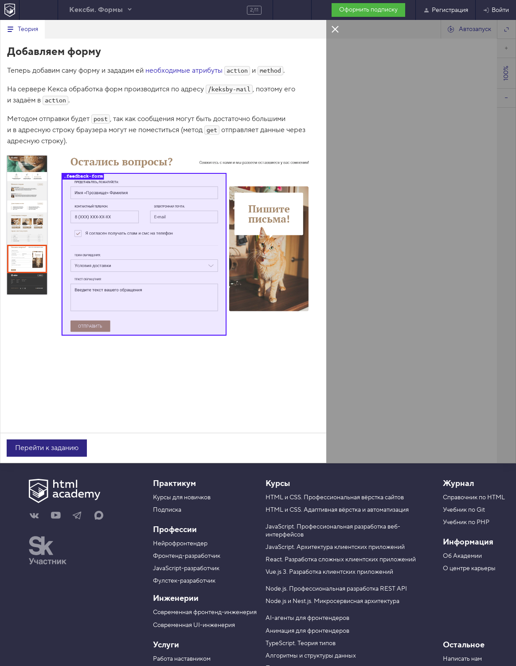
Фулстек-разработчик (184, 581)
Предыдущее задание (38, 10)
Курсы (278, 483)
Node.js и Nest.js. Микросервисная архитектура (332, 601)
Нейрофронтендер (180, 544)
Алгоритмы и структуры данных (311, 656)
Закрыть (335, 29)
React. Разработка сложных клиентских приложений (341, 560)
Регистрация (445, 10)
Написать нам (462, 659)
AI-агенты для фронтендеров (307, 618)
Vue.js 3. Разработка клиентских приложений (329, 572)
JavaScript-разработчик (186, 568)
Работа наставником (182, 659)
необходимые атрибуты (184, 70)
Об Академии (462, 556)
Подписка (167, 510)
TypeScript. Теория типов (301, 643)
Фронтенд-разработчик (186, 556)
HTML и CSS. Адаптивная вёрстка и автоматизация (337, 510)
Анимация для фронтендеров (307, 631)
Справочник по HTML (474, 497)
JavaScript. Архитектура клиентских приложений (335, 547)
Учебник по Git (464, 510)
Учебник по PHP (466, 522)
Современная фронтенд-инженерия (205, 612)
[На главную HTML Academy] (9, 10)
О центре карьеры (469, 568)
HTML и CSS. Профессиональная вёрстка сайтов (335, 497)
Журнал (458, 483)
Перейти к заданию (46, 447)
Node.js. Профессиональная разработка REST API (336, 589)
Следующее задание (292, 10)
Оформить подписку (368, 10)
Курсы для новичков (182, 497)
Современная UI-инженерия (194, 625)
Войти (496, 10)
